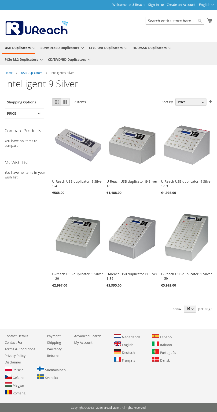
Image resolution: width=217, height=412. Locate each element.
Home (9, 73)
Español (162, 336)
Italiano (162, 344)
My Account (83, 342)
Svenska (47, 377)
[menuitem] (18, 48)
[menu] (108, 53)
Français (124, 360)
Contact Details (16, 336)
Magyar (14, 385)
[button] (206, 5)
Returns (53, 355)
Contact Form (15, 342)
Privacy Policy (15, 355)
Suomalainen (51, 369)
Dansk (161, 360)
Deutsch (124, 352)
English (123, 344)
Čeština (15, 377)
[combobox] (175, 21)
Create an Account (181, 4)
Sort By (167, 102)
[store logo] (36, 25)
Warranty (54, 349)
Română (15, 392)
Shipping (54, 342)
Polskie (14, 369)
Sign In (153, 4)
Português (164, 352)
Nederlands (127, 336)
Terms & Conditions (20, 349)
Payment (54, 336)
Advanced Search (87, 336)
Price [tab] (11, 113)
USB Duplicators (32, 73)
